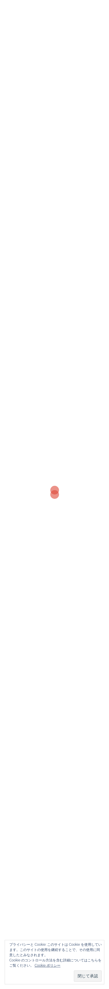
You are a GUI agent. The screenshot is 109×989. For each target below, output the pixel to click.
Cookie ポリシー (47, 965)
